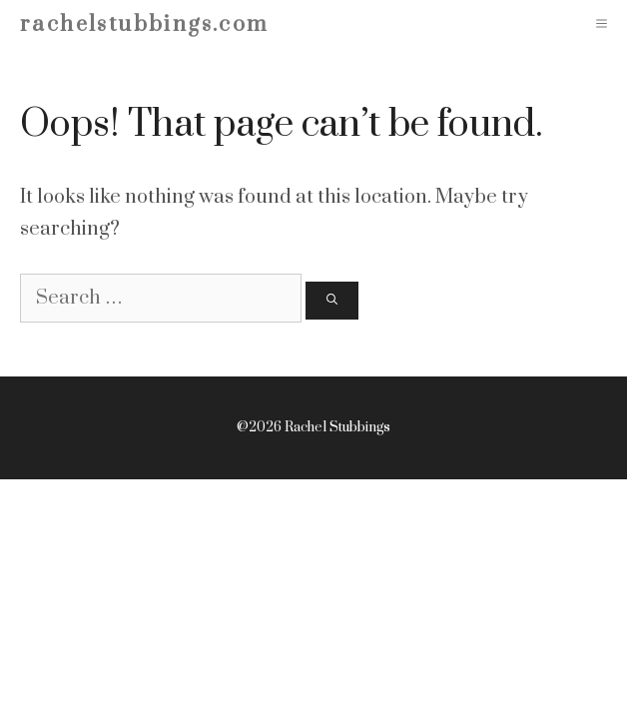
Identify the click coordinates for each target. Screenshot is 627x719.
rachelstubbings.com (145, 24)
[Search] (332, 301)
